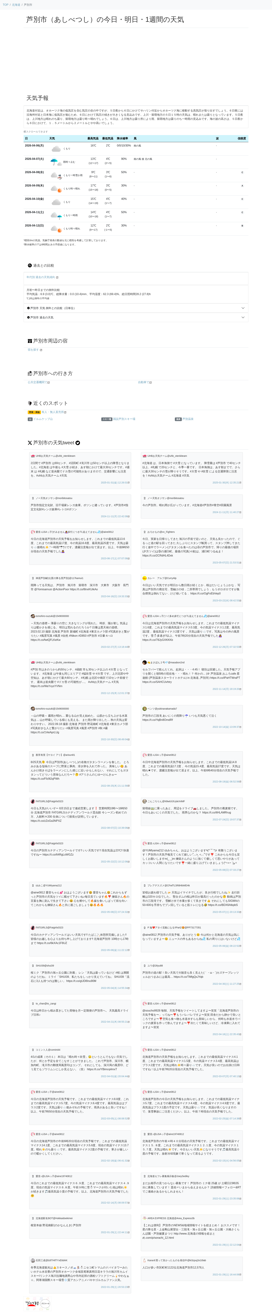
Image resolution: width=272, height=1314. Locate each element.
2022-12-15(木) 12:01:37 (114, 693)
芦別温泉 (188, 418)
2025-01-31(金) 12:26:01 (114, 482)
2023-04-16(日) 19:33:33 (114, 596)
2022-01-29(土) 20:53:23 (114, 1287)
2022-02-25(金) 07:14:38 (226, 1118)
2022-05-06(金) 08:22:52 (226, 946)
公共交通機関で (37, 382)
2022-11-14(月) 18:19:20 (226, 689)
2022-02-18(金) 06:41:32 (114, 1160)
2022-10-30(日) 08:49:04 (114, 739)
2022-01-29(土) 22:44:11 (114, 1232)
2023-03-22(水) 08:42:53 (226, 600)
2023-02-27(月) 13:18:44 (114, 646)
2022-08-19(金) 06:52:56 (226, 781)
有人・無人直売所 (53, 412)
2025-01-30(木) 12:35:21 (226, 482)
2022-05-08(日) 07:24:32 (114, 912)
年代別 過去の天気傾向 (41, 277)
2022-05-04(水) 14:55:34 (114, 988)
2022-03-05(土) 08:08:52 (114, 1118)
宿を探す (33, 349)
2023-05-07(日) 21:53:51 (226, 562)
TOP (5, 4)
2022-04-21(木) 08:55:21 (114, 1021)
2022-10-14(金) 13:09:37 (226, 726)
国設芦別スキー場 (124, 418)
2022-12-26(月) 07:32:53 (226, 646)
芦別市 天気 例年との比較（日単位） (51, 308)
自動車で (143, 382)
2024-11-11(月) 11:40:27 (226, 512)
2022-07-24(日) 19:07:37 (226, 819)
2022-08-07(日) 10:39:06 (114, 827)
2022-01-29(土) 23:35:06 (226, 1198)
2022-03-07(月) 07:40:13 (226, 1076)
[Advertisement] (136, 66)
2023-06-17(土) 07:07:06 (114, 558)
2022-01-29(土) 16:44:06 (226, 1274)
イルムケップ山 (43, 418)
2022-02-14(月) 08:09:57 (114, 1202)
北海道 (16, 4)
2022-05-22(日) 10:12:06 (114, 861)
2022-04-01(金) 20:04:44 (114, 1076)
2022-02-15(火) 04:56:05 (226, 1160)
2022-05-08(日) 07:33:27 (226, 869)
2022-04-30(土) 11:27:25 (226, 983)
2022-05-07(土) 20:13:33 (226, 912)
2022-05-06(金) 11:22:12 (114, 950)
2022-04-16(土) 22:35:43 (226, 1034)
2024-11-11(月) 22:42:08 (114, 516)
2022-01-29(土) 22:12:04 (226, 1244)
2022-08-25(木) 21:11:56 (114, 785)
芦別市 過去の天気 (40, 317)
